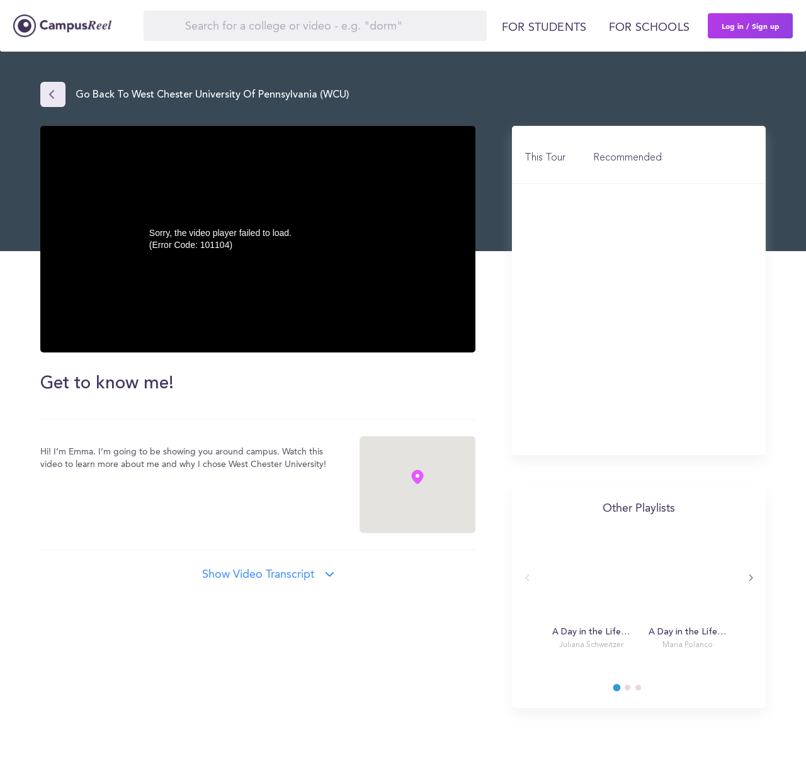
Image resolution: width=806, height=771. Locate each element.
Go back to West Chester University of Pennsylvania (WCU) (212, 95)
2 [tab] (633, 691)
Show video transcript (258, 574)
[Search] (315, 26)
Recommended (627, 158)
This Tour (545, 158)
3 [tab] (644, 691)
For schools (649, 27)
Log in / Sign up (751, 26)
